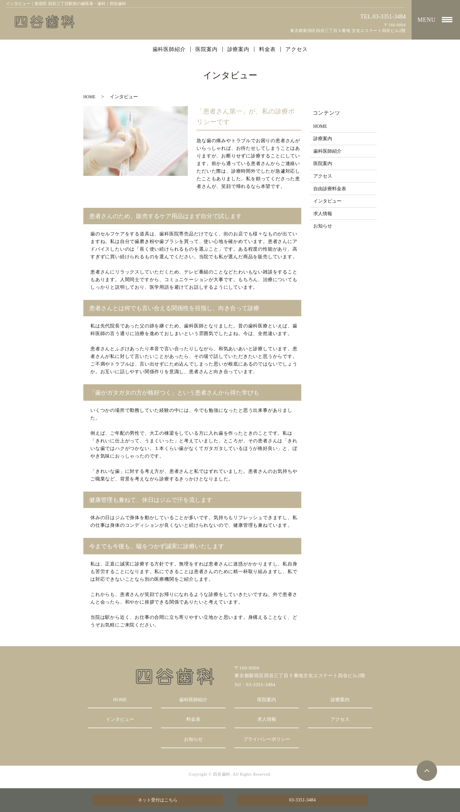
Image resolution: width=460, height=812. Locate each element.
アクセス (296, 49)
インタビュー (327, 200)
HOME (89, 97)
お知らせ (322, 225)
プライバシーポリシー (266, 739)
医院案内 (206, 49)
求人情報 (322, 213)
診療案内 (238, 49)
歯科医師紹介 (169, 49)
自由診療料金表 (329, 188)
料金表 (267, 49)
